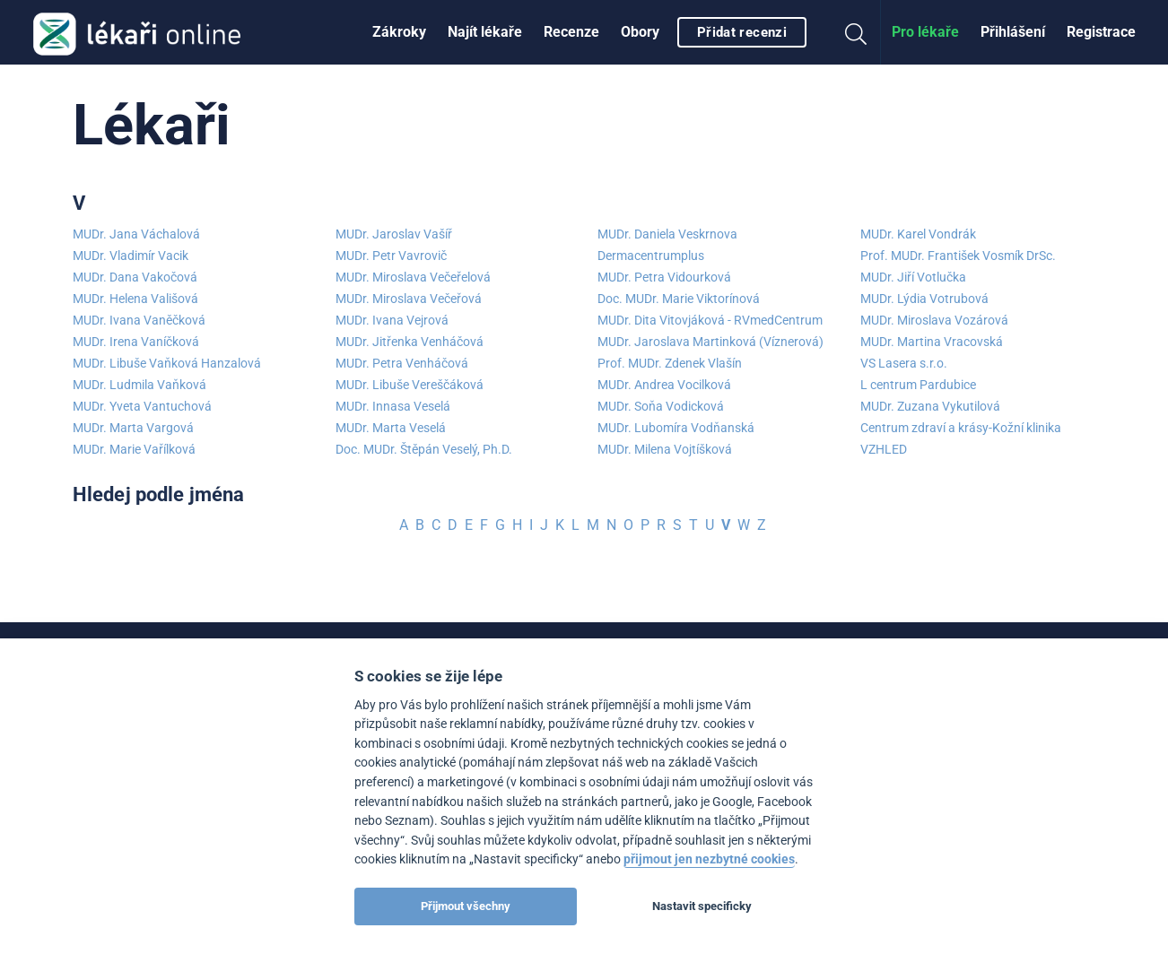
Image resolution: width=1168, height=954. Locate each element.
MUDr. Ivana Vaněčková (139, 320)
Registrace (1101, 31)
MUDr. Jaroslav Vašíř (394, 234)
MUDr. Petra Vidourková (664, 277)
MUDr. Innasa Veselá (393, 406)
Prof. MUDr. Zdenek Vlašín (669, 363)
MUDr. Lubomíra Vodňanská (675, 428)
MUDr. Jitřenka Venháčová (410, 341)
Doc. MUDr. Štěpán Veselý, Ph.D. (424, 449)
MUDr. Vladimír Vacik (130, 255)
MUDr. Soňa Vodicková (660, 406)
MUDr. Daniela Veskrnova (667, 234)
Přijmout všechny (465, 906)
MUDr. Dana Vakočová (135, 277)
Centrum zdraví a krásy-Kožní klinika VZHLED (960, 438)
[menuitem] (399, 32)
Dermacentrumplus (650, 255)
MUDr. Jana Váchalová (136, 234)
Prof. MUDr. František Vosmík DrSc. (958, 255)
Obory (640, 31)
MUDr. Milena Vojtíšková (664, 449)
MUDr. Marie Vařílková (134, 449)
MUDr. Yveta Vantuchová (142, 406)
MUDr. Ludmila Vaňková (139, 384)
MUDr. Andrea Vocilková (664, 384)
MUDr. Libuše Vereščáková (410, 384)
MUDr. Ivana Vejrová (392, 320)
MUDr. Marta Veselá (391, 428)
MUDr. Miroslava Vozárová (934, 320)
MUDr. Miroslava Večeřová (409, 298)
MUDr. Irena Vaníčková (136, 341)
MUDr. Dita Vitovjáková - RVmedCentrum (710, 320)
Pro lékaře (925, 31)
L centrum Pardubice (918, 384)
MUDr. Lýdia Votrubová (924, 298)
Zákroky (399, 31)
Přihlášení (1013, 31)
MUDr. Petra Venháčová (402, 363)
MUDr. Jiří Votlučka (913, 277)
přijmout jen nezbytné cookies (709, 859)
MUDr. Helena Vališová (135, 298)
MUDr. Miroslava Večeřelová (413, 277)
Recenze (571, 31)
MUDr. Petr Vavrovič (391, 255)
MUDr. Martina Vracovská (931, 341)
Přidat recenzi (742, 32)
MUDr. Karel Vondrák (918, 234)
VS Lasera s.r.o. (903, 363)
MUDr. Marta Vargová (133, 428)
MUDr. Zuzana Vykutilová (930, 406)
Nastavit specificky (702, 906)
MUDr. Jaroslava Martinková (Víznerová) (710, 341)
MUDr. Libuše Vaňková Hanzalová (167, 363)
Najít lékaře (485, 31)
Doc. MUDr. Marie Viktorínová (678, 298)
